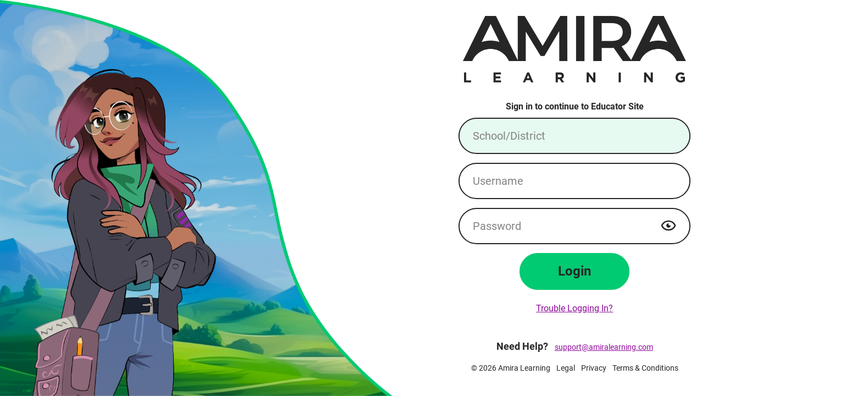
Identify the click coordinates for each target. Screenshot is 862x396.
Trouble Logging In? (574, 308)
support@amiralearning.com (604, 347)
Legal (565, 368)
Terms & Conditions (645, 368)
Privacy (593, 368)
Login (574, 271)
